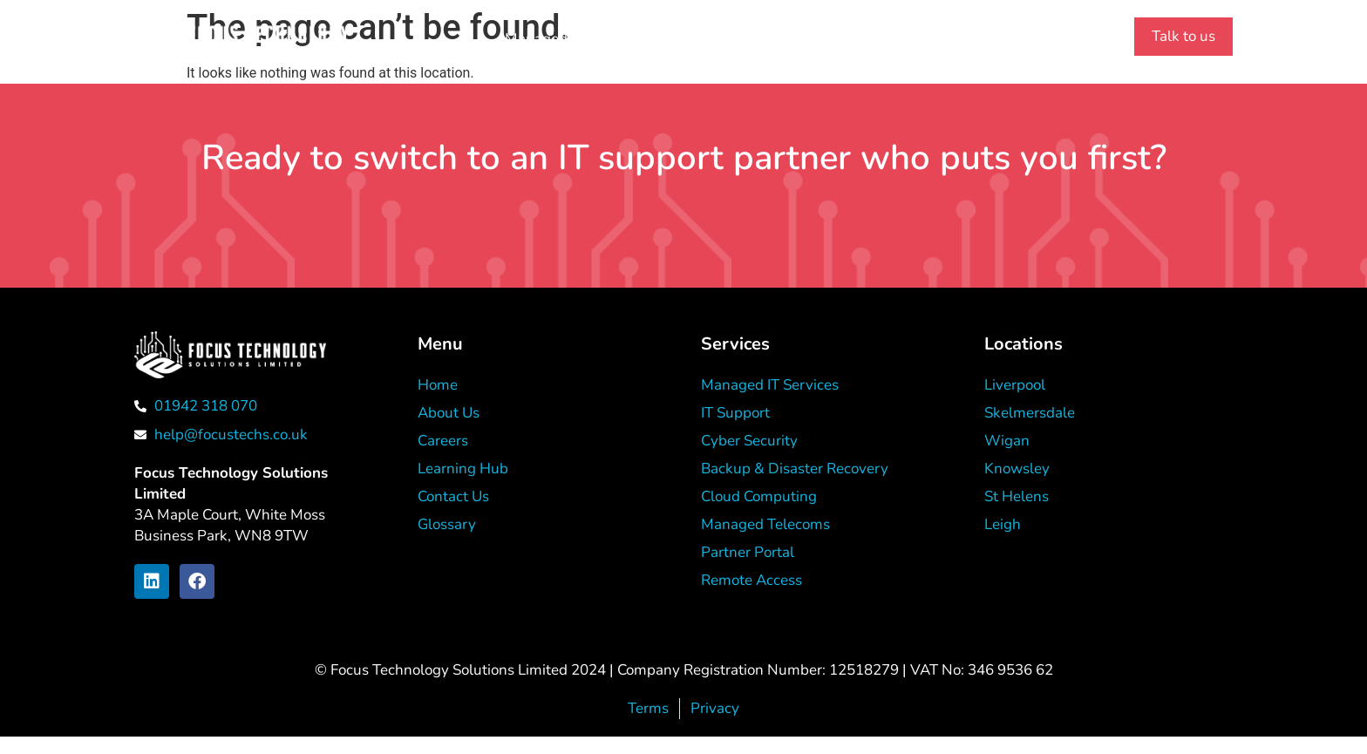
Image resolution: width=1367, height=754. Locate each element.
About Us (708, 39)
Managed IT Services (574, 39)
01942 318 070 (1023, 40)
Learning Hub (819, 39)
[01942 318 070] (950, 39)
